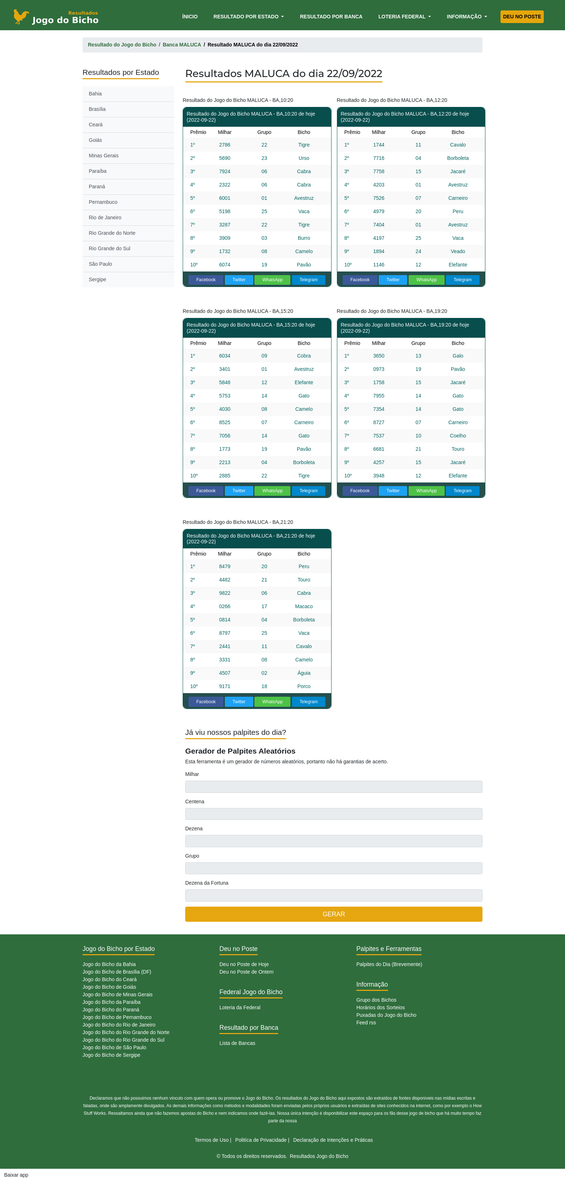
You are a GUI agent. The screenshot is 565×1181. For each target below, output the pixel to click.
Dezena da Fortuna (206, 883)
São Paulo (100, 264)
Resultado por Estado (247, 16)
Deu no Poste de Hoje (244, 964)
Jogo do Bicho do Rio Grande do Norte (126, 1032)
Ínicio (191, 16)
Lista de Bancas (237, 1043)
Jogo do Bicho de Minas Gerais (118, 994)
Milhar (192, 774)
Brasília (97, 109)
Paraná (97, 186)
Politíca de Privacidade (260, 1140)
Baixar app (16, 1175)
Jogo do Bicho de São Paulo (114, 1047)
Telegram (308, 279)
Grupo (192, 856)
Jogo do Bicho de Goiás (109, 987)
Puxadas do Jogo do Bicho (386, 1015)
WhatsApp (272, 279)
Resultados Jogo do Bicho (319, 1156)
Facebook (206, 279)
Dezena (194, 828)
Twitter (238, 279)
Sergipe (97, 279)
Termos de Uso (211, 1140)
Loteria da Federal (240, 1007)
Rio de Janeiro (105, 217)
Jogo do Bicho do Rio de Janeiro (119, 1025)
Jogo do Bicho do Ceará (110, 979)
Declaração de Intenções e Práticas (333, 1140)
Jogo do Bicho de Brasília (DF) (117, 972)
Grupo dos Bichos (376, 1000)
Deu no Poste (522, 16)
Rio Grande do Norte (112, 233)
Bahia (95, 93)
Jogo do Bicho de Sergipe (111, 1055)
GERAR (333, 914)
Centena (194, 801)
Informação (465, 16)
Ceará (96, 124)
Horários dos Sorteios (380, 1007)
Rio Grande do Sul (109, 248)
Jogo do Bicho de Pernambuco (117, 1017)
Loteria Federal (402, 16)
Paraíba (98, 171)
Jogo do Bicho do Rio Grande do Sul (123, 1040)
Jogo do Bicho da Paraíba (112, 1002)
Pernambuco (103, 202)
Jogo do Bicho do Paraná (111, 1009)
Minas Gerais (104, 155)
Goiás (95, 140)
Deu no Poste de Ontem (246, 972)
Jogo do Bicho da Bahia (109, 964)
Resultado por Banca (331, 16)
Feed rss (366, 1022)
